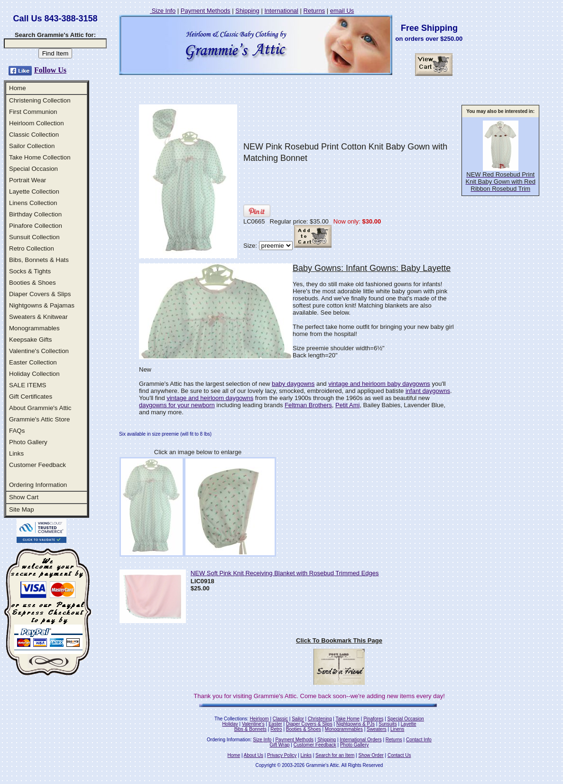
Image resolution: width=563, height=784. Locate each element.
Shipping (247, 10)
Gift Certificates (30, 396)
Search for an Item (334, 755)
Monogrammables (34, 328)
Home (17, 88)
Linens (397, 729)
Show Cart (23, 497)
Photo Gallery (28, 442)
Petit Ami (347, 405)
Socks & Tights (30, 271)
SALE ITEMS (27, 385)
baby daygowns (293, 383)
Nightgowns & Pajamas (41, 305)
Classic (280, 718)
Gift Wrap (280, 744)
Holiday (230, 724)
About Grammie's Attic (40, 407)
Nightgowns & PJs (355, 724)
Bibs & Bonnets (250, 729)
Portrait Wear (27, 180)
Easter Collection (33, 362)
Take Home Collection (40, 157)
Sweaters (377, 729)
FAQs (17, 430)
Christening (320, 718)
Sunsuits (387, 724)
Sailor (298, 718)
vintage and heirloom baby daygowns (379, 383)
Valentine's (253, 724)
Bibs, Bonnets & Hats (39, 259)
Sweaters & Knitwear (38, 316)
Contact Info (419, 739)
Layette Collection (34, 191)
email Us (342, 10)
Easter (275, 724)
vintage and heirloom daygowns (209, 397)
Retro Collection (31, 248)
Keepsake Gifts (30, 339)
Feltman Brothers (308, 405)
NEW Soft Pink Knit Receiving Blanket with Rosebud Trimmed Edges (285, 573)
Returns (314, 10)
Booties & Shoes (32, 282)
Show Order (370, 755)
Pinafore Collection (35, 225)
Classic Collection (34, 134)
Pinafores (373, 718)
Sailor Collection (32, 145)
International (281, 10)
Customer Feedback (37, 464)
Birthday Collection (35, 214)
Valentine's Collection (39, 351)
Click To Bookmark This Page (339, 640)
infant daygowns (428, 390)
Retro (276, 729)
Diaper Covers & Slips (40, 294)
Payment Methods (206, 10)
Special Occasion (33, 168)
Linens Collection (33, 202)
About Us (253, 755)
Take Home (347, 718)
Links (16, 453)
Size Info (162, 10)
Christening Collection (40, 100)
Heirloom (259, 718)
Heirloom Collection (36, 123)
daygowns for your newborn (177, 405)
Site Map (21, 509)
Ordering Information (38, 484)
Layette (408, 724)
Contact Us (399, 755)
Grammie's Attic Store (39, 419)
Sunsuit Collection (34, 237)
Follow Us (50, 70)
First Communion (33, 111)
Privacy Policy (281, 755)
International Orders (360, 739)
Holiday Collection (34, 373)
